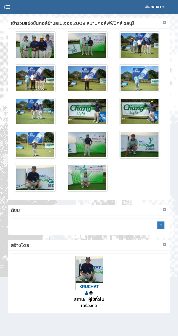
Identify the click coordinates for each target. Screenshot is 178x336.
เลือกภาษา (154, 6)
